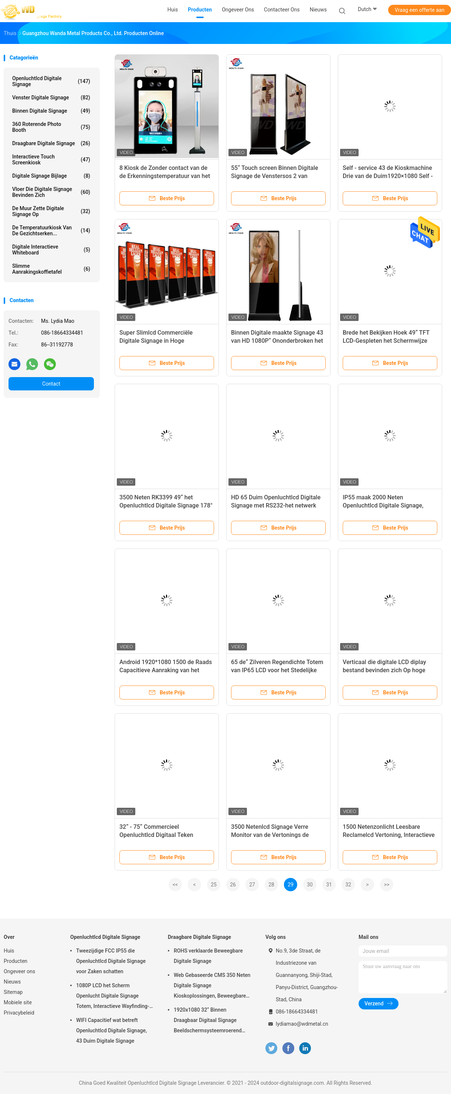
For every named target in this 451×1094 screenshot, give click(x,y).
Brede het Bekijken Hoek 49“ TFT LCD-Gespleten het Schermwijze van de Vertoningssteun (386, 340)
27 (252, 885)
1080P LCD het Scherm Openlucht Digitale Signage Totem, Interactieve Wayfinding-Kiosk (112, 996)
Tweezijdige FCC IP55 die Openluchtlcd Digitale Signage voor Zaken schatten (111, 961)
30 (310, 885)
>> (387, 885)
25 (214, 885)
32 (348, 885)
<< (175, 885)
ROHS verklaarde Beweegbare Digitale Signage (208, 956)
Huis (9, 951)
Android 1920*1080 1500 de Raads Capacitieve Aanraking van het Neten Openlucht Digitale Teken (165, 670)
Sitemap (13, 992)
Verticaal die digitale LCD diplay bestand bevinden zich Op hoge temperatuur (384, 670)
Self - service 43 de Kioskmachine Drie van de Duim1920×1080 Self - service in (388, 176)
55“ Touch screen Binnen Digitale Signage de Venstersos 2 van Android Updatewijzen (274, 176)
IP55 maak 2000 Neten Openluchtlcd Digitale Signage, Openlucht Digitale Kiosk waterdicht (390, 505)
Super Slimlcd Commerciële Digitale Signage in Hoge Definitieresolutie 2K (156, 340)
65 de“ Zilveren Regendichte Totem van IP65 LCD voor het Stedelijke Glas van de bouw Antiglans (277, 670)
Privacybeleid (19, 1013)
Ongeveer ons (19, 971)
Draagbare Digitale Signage (51, 143)
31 (329, 885)
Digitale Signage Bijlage (51, 176)
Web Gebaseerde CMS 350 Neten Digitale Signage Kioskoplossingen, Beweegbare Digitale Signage (212, 986)
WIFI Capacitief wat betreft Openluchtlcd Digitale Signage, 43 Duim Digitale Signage (111, 1030)
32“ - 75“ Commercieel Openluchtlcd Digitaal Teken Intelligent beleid (156, 835)
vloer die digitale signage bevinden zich (51, 192)
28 (271, 885)
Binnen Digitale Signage (51, 110)
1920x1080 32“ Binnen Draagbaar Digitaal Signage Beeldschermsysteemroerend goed (208, 1021)
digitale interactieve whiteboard (51, 250)
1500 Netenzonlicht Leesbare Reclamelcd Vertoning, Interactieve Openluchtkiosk (389, 835)
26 (233, 885)
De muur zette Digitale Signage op (51, 211)
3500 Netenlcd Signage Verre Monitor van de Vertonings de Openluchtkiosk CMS (270, 835)
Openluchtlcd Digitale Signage (51, 81)
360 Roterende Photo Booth (51, 127)
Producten (15, 961)
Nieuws (12, 982)
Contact (51, 384)
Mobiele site (18, 1002)
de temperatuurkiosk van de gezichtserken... (51, 230)
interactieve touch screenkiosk (51, 159)
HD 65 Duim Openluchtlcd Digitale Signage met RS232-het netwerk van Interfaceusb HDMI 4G (276, 505)
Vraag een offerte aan (419, 10)
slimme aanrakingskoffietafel (51, 269)
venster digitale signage (51, 97)
